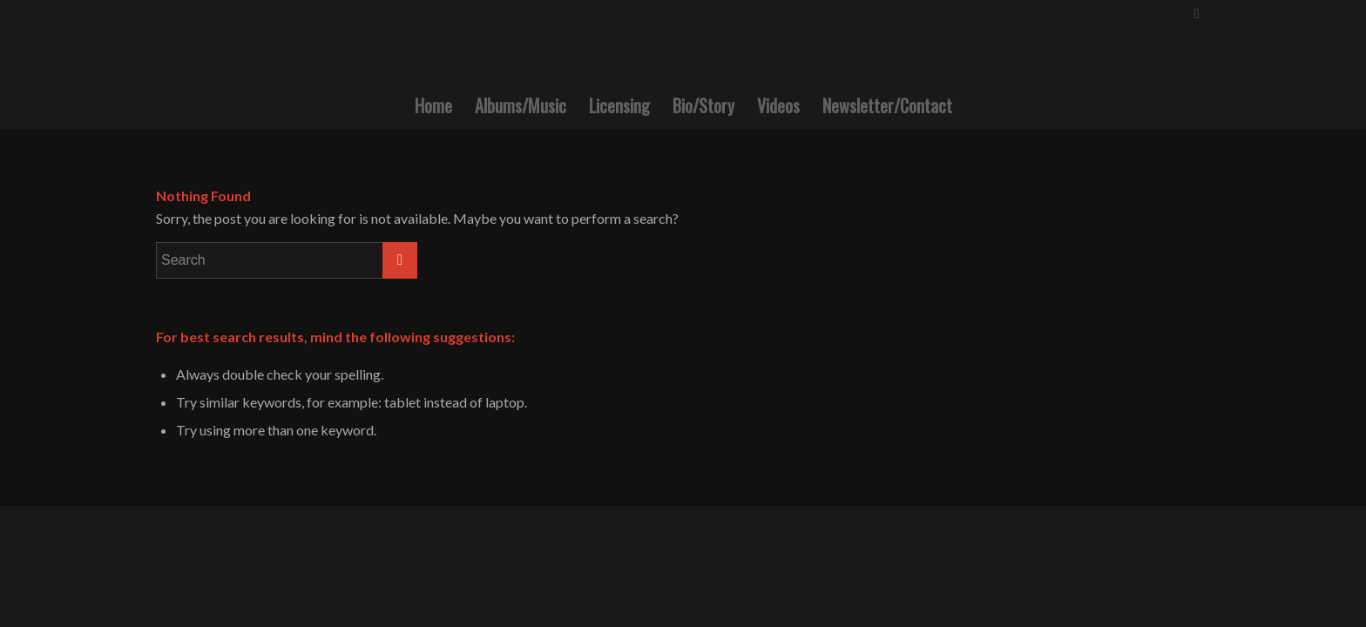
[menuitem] (433, 105)
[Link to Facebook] (1197, 13)
